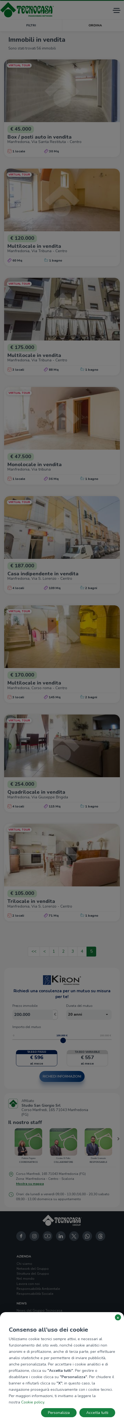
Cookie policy (32, 1402)
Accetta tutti (97, 1412)
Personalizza (59, 1412)
